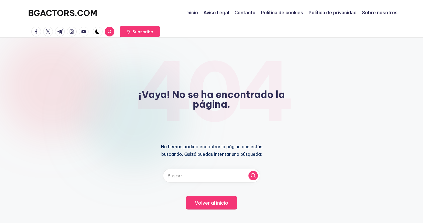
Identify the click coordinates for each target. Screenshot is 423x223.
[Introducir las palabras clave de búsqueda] (211, 176)
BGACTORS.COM (62, 13)
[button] (140, 31)
